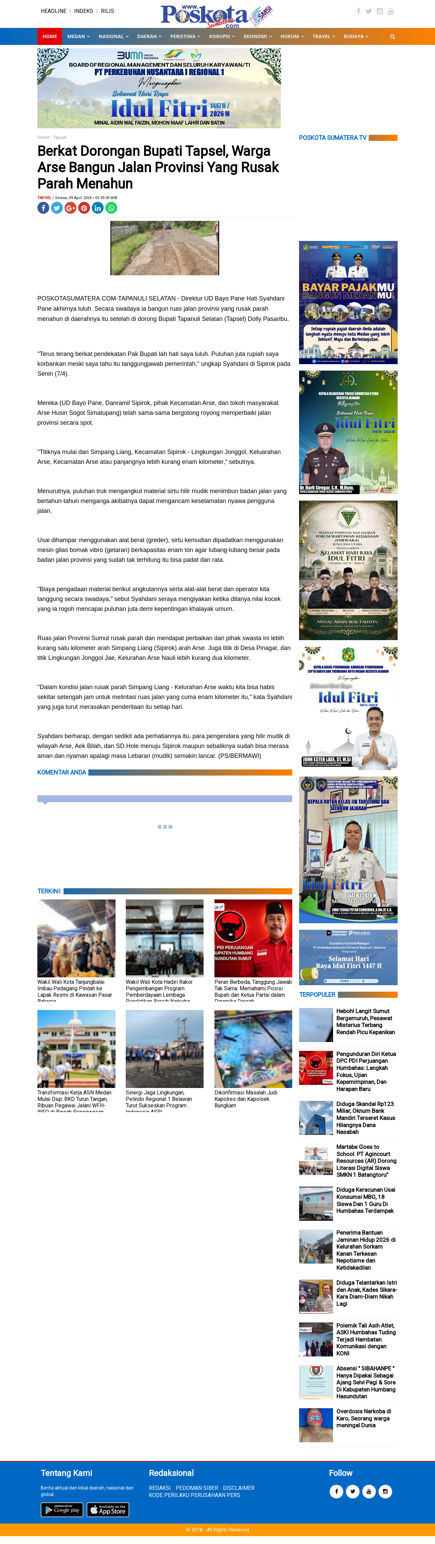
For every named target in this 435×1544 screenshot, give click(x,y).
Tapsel (59, 145)
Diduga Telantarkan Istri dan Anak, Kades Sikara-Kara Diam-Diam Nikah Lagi (366, 1301)
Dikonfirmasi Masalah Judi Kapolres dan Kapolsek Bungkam (245, 1107)
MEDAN (76, 44)
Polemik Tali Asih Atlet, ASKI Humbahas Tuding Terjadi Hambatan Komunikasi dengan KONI (366, 1347)
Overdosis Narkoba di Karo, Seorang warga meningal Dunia (363, 1426)
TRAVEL (321, 44)
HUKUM (290, 44)
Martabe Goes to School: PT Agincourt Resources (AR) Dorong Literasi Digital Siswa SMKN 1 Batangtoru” (366, 1168)
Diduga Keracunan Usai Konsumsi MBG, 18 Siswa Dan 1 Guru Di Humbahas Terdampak (365, 1208)
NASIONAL (111, 44)
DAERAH (147, 44)
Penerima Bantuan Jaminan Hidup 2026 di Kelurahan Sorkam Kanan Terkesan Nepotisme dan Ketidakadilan (366, 1258)
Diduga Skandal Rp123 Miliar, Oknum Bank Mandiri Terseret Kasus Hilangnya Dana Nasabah (365, 1125)
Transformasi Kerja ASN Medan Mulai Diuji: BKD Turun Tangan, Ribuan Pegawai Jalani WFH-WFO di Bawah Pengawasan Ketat (74, 1113)
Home (49, 44)
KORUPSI (219, 44)
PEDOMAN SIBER (197, 1496)
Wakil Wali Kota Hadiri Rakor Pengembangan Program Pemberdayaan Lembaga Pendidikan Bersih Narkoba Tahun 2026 (159, 1003)
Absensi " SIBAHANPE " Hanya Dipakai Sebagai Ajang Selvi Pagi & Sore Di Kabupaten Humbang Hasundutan (366, 1390)
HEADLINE (53, 15)
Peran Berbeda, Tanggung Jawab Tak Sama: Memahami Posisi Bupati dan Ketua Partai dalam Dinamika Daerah (253, 999)
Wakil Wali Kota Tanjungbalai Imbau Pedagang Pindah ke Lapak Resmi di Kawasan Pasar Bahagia (74, 999)
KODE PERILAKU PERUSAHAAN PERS (194, 1503)
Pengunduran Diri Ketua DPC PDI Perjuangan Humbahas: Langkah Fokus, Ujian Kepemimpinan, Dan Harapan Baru (366, 1079)
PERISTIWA (182, 44)
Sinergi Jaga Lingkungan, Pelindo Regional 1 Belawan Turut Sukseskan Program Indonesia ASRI (159, 1110)
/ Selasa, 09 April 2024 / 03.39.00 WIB (84, 206)
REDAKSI (160, 1496)
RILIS (107, 15)
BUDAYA (354, 44)
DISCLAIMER (239, 1496)
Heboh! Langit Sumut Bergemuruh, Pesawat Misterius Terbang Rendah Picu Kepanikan (365, 1030)
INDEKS (83, 15)
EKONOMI (255, 44)
